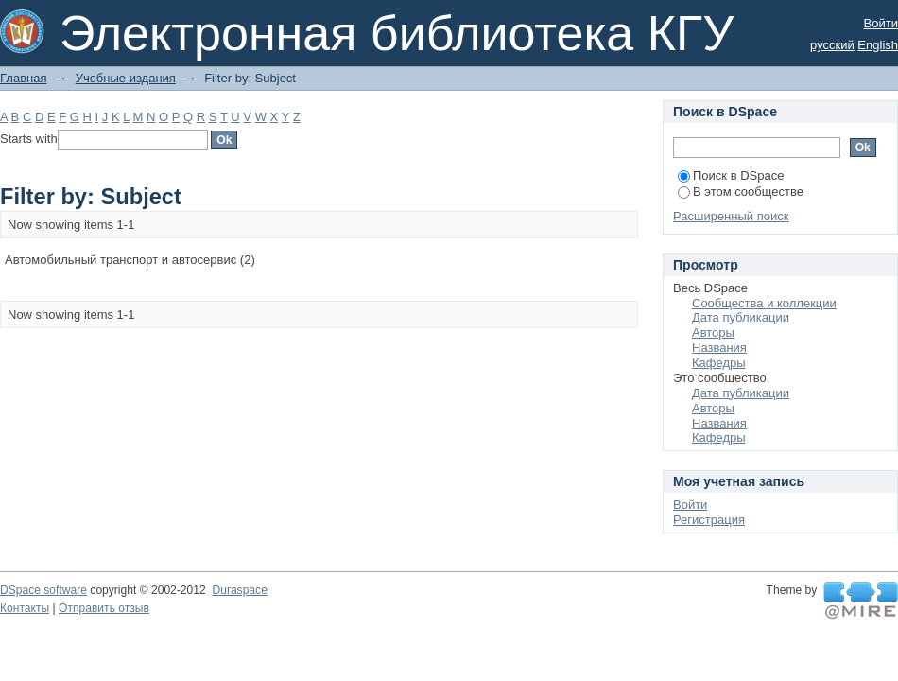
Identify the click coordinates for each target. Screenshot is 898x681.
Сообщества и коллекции (764, 303)
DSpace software (43, 590)
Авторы (713, 332)
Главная (23, 78)
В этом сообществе (740, 191)
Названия (719, 347)
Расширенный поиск (730, 216)
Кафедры (719, 363)
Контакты (24, 608)
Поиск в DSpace (731, 175)
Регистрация (709, 520)
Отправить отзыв (104, 608)
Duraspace (239, 590)
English (877, 45)
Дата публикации (740, 317)
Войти (881, 23)
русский (832, 45)
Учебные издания (126, 78)
